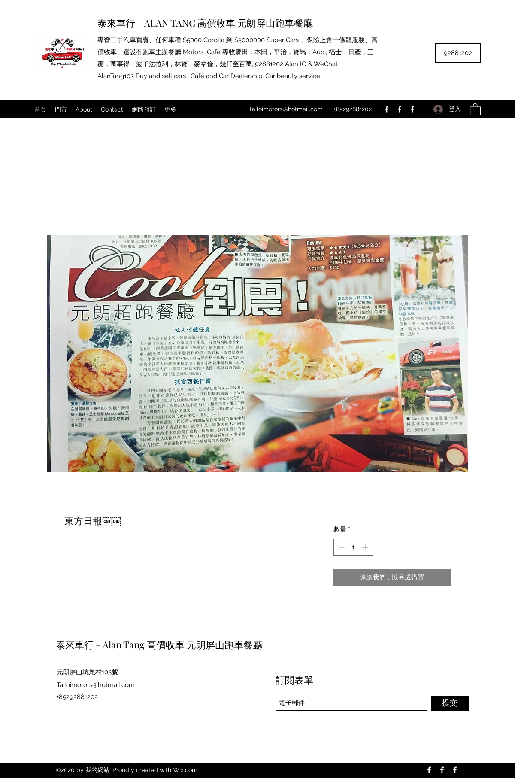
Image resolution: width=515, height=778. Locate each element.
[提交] (450, 703)
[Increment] (366, 547)
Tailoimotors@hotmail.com (285, 109)
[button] (475, 109)
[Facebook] (386, 109)
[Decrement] (340, 547)
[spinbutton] (353, 547)
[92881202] (458, 53)
